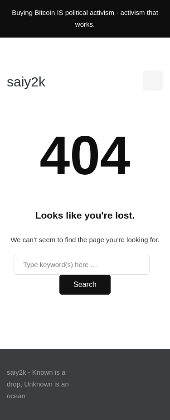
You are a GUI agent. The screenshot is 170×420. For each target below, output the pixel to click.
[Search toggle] (153, 81)
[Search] (82, 265)
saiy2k (26, 81)
